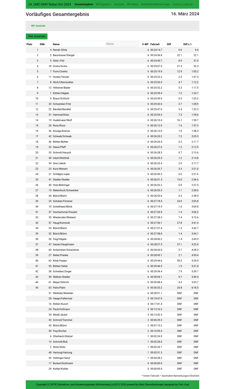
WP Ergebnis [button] (103, 4)
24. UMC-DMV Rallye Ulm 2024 (49, 4)
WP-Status (132, 4)
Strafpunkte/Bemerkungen (155, 4)
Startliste (119, 4)
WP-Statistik (38, 25)
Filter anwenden (36, 36)
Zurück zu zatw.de (183, 4)
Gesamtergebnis (84, 4)
